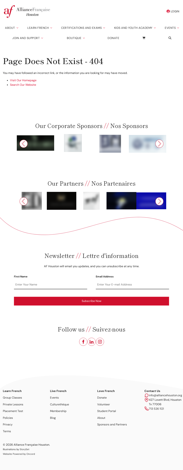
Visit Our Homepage (23, 80)
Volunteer (103, 404)
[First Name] (50, 284)
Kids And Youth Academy (133, 28)
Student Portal (106, 411)
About (10, 28)
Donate (113, 38)
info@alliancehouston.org (165, 395)
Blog (53, 418)
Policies (8, 418)
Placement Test (13, 411)
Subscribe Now (91, 301)
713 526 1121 (156, 409)
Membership (58, 411)
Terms (7, 431)
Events (170, 28)
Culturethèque (59, 404)
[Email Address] (132, 284)
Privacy (8, 424)
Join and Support (26, 38)
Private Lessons (13, 404)
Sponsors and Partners (112, 424)
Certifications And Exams (81, 28)
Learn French (38, 28)
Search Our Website (23, 85)
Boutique (74, 38)
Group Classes (12, 397)
